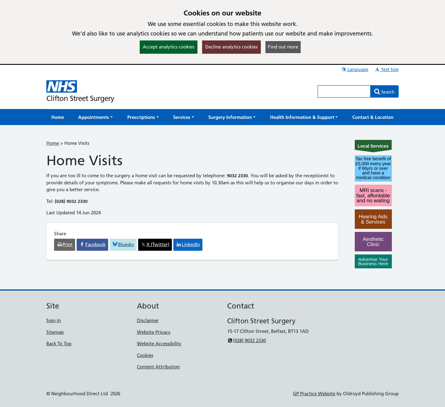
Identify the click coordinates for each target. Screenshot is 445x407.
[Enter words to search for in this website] (344, 91)
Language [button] (354, 69)
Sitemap (55, 332)
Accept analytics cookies (168, 47)
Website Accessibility (159, 343)
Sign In (53, 320)
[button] (95, 117)
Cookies (145, 355)
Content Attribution (158, 367)
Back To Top (58, 343)
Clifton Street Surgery (80, 98)
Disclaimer (148, 320)
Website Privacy (154, 332)
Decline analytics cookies (231, 47)
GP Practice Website (314, 394)
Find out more (283, 47)
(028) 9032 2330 (246, 340)
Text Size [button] (386, 69)
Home (52, 143)
